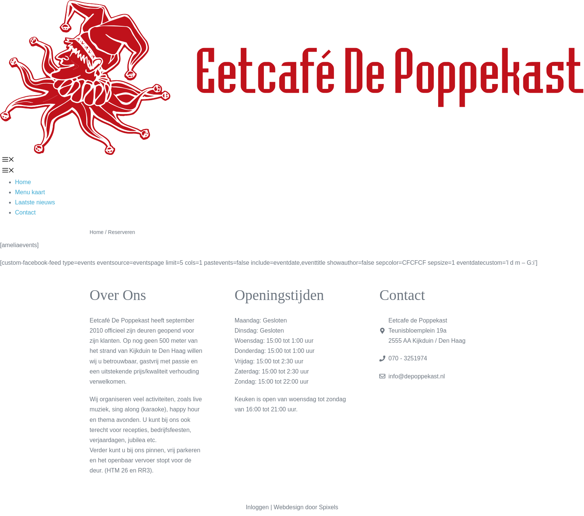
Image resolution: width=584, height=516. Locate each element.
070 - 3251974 (407, 358)
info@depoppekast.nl (416, 376)
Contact (25, 212)
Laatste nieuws (35, 202)
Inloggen (257, 507)
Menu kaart (30, 192)
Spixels (328, 507)
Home (23, 182)
